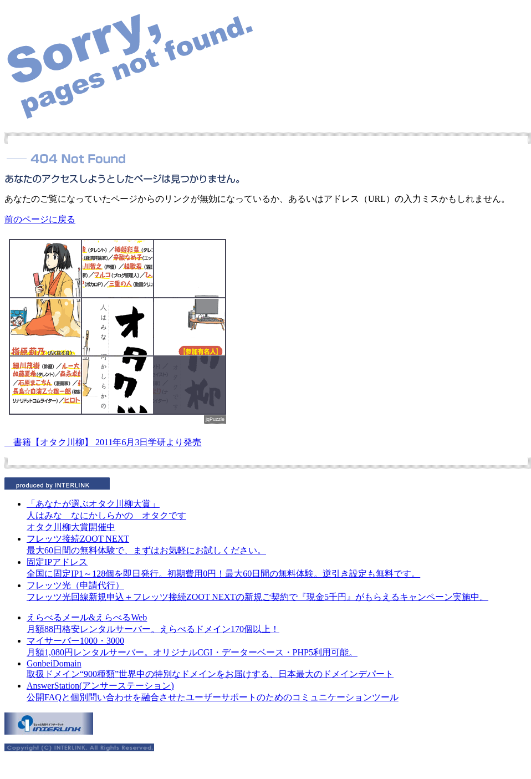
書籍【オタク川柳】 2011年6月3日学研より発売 (102, 442)
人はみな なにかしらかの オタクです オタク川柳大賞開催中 (106, 515)
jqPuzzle (215, 419)
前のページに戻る (39, 219)
